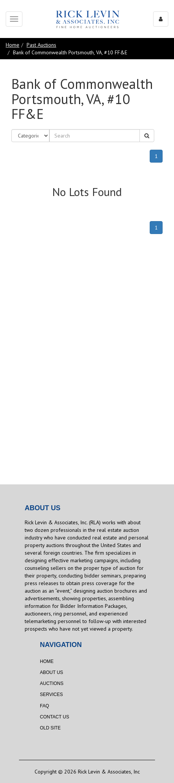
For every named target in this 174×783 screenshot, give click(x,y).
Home (12, 44)
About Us (51, 672)
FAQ (44, 706)
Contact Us (54, 717)
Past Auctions (41, 44)
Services (51, 694)
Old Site (50, 728)
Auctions (51, 683)
